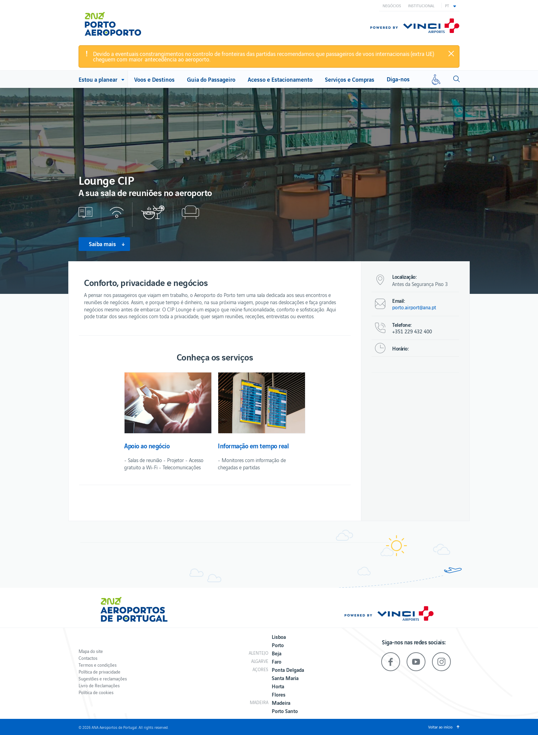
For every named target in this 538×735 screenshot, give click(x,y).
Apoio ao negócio (146, 445)
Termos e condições (98, 665)
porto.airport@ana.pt (414, 307)
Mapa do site (91, 651)
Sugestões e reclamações (103, 678)
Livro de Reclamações (99, 685)
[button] (450, 5)
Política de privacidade (99, 671)
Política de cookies (96, 692)
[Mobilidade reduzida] (436, 79)
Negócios (392, 5)
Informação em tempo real (253, 445)
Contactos (88, 658)
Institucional (421, 5)
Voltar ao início (440, 727)
